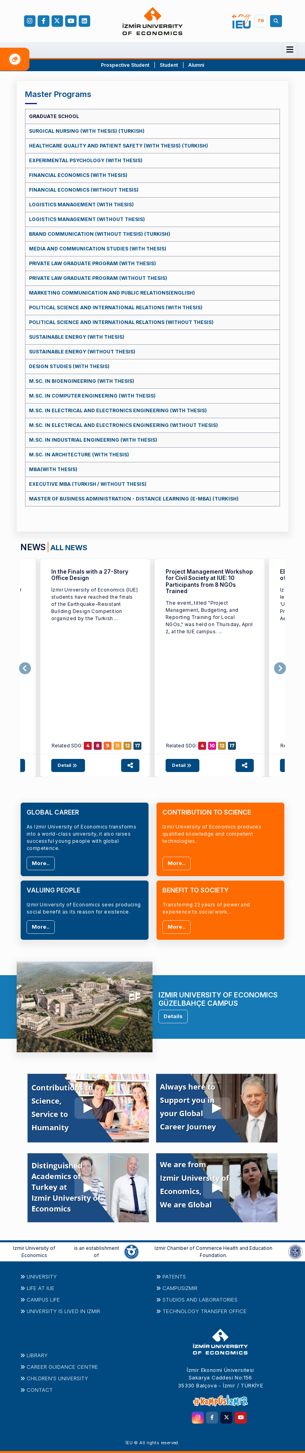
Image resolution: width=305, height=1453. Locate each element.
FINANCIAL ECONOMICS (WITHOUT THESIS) (84, 190)
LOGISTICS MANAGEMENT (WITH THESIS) (81, 205)
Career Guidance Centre (62, 1367)
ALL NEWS (68, 547)
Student (169, 65)
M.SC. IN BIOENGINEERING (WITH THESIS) (81, 381)
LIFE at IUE (40, 1288)
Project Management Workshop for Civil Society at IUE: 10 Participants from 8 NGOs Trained (209, 581)
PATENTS (174, 1276)
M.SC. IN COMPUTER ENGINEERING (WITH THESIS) (92, 396)
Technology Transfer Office (204, 1311)
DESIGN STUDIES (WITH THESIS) (69, 366)
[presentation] (25, 669)
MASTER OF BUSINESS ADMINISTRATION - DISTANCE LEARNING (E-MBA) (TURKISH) (134, 499)
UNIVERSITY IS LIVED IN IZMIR (63, 1311)
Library (37, 1355)
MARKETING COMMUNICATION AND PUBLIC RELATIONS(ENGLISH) (112, 293)
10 (212, 746)
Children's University (57, 1378)
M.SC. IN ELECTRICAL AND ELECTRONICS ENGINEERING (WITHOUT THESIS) (123, 425)
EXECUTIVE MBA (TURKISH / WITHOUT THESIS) (88, 484)
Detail (68, 765)
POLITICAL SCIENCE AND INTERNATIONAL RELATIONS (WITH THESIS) (116, 307)
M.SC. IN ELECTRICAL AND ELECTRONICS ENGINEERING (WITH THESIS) (118, 410)
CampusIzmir (179, 1288)
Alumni (196, 65)
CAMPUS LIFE (43, 1299)
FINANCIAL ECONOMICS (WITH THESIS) (78, 175)
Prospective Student (125, 65)
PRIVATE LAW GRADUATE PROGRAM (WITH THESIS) (92, 263)
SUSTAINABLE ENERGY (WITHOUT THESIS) (82, 352)
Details (173, 1016)
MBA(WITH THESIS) (53, 469)
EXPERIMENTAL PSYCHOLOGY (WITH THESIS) (86, 160)
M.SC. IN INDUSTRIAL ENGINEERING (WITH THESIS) (93, 440)
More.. (41, 863)
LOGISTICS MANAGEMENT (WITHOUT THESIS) (87, 219)
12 (127, 746)
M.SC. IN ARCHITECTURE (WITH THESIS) (79, 455)
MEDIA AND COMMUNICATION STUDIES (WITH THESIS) (97, 249)
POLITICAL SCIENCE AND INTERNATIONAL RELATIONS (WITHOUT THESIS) (121, 322)
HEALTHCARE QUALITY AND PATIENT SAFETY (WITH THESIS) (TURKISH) (118, 146)
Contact (40, 1390)
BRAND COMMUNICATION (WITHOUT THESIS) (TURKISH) (99, 234)
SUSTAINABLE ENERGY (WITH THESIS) (76, 337)
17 (137, 746)
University (42, 1276)
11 (118, 746)
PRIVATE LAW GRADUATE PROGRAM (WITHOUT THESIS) (98, 278)
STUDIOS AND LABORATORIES (199, 1299)
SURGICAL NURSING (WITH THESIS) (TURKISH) (87, 131)
